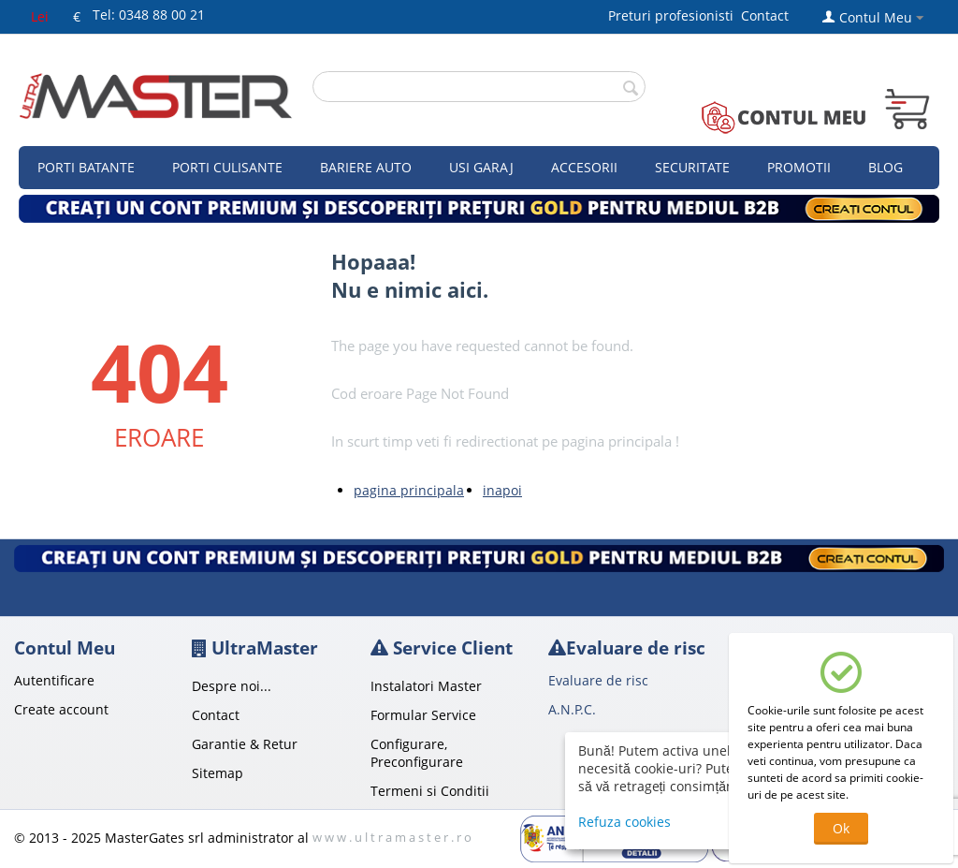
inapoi (502, 490)
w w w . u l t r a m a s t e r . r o (392, 837)
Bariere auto (366, 167)
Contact (765, 15)
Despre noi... (231, 686)
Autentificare (54, 680)
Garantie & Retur (245, 744)
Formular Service (423, 715)
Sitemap (217, 773)
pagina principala (409, 490)
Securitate (692, 167)
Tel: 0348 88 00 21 (149, 14)
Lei (40, 16)
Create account (61, 709)
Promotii (799, 167)
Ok (841, 828)
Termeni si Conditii (429, 791)
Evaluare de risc (598, 680)
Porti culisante (227, 167)
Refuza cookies (624, 822)
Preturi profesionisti (674, 15)
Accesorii (584, 167)
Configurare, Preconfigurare (416, 753)
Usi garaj (481, 167)
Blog (885, 167)
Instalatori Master (426, 686)
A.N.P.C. (572, 709)
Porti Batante (86, 167)
